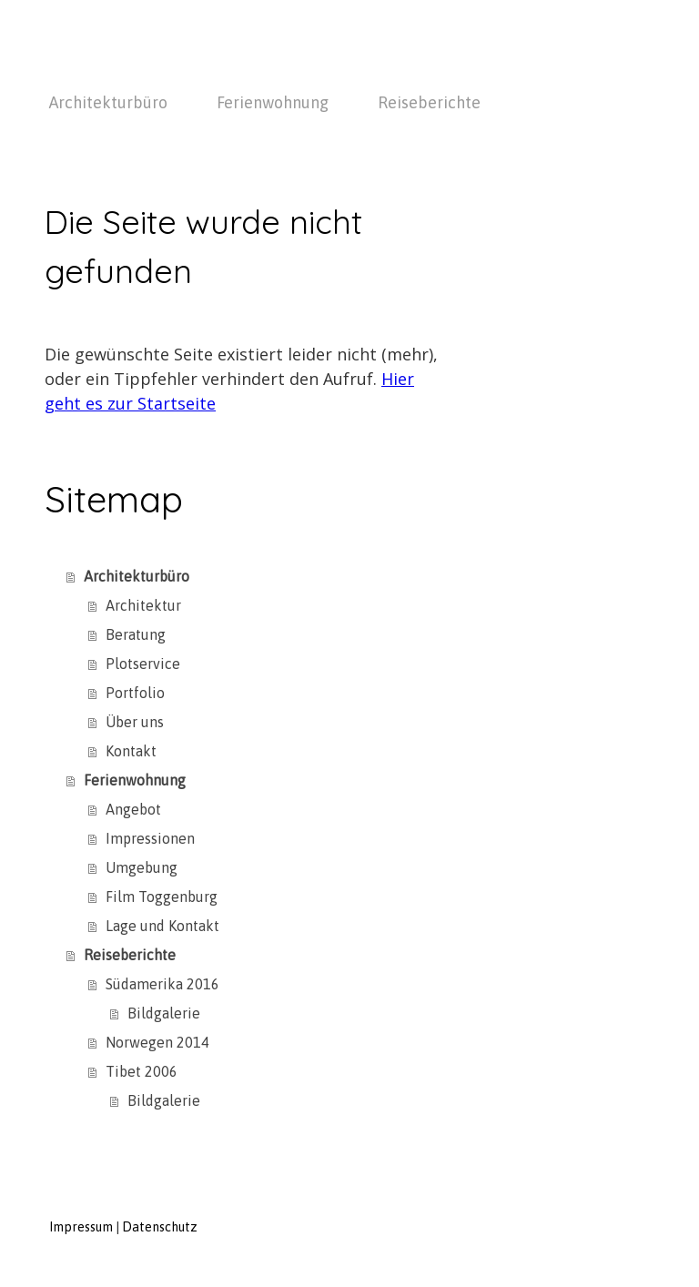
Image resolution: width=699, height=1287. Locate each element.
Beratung (136, 634)
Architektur (143, 605)
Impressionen (150, 838)
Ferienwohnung (273, 102)
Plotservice (143, 663)
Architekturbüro (108, 102)
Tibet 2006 (141, 1071)
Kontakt (131, 751)
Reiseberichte (429, 102)
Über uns (135, 722)
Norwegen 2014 (157, 1042)
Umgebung (141, 867)
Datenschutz (160, 1227)
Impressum (81, 1227)
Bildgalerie (163, 1013)
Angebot (133, 809)
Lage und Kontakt (162, 925)
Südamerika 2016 (162, 984)
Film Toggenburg (162, 896)
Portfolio (135, 692)
